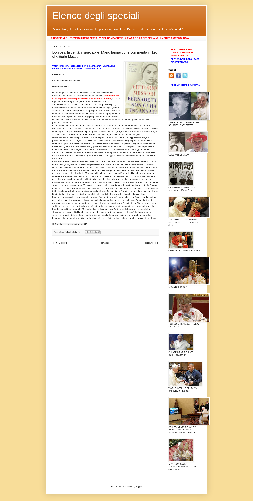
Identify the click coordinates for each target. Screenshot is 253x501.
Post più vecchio (151, 243)
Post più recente (60, 243)
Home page (106, 243)
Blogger (139, 486)
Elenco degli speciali (96, 15)
